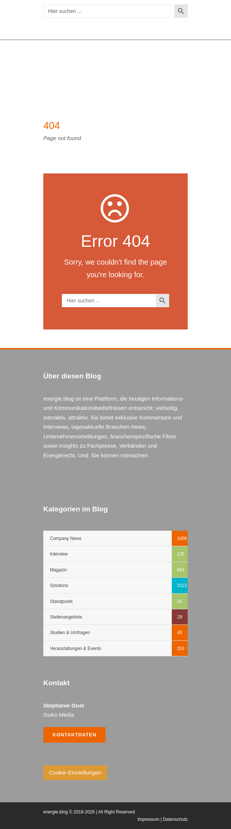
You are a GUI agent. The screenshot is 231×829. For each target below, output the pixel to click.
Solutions (59, 585)
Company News (65, 538)
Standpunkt (61, 601)
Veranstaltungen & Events (75, 648)
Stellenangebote (66, 617)
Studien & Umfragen (70, 632)
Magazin (58, 570)
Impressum (148, 819)
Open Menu (178, 67)
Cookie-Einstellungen (75, 772)
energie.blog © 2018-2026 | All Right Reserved (89, 812)
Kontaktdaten (74, 734)
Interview (59, 554)
